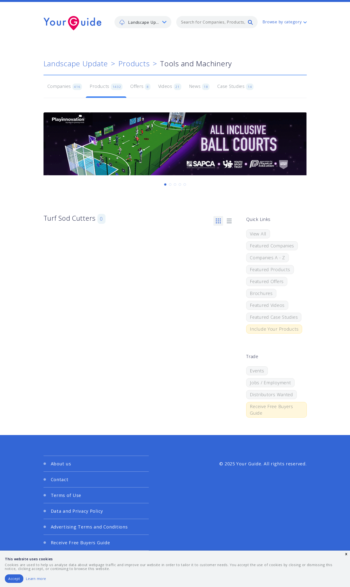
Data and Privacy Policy (77, 511)
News (199, 86)
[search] (250, 22)
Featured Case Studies (274, 317)
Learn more (36, 578)
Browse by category (282, 22)
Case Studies (235, 86)
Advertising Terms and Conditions (89, 527)
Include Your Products (274, 329)
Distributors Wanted (271, 394)
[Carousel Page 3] (175, 184)
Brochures (261, 293)
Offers (140, 86)
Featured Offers (267, 281)
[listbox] (142, 22)
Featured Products (270, 269)
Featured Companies (272, 246)
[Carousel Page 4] (180, 184)
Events (257, 371)
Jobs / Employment (270, 383)
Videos (169, 86)
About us (61, 464)
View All (258, 234)
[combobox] (217, 22)
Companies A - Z (267, 257)
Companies (64, 86)
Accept (14, 578)
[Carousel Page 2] (170, 184)
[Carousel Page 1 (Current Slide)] (165, 184)
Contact (60, 479)
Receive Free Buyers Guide (271, 409)
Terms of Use (66, 495)
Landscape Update (76, 63)
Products (134, 63)
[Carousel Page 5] (185, 184)
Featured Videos (267, 305)
